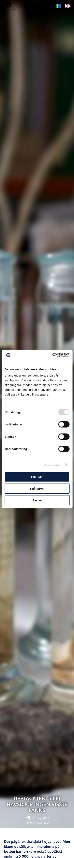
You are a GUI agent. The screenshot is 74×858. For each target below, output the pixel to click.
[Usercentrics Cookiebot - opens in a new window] (52, 355)
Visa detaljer (52, 465)
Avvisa (37, 500)
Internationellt (37, 822)
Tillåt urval (37, 488)
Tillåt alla (37, 477)
